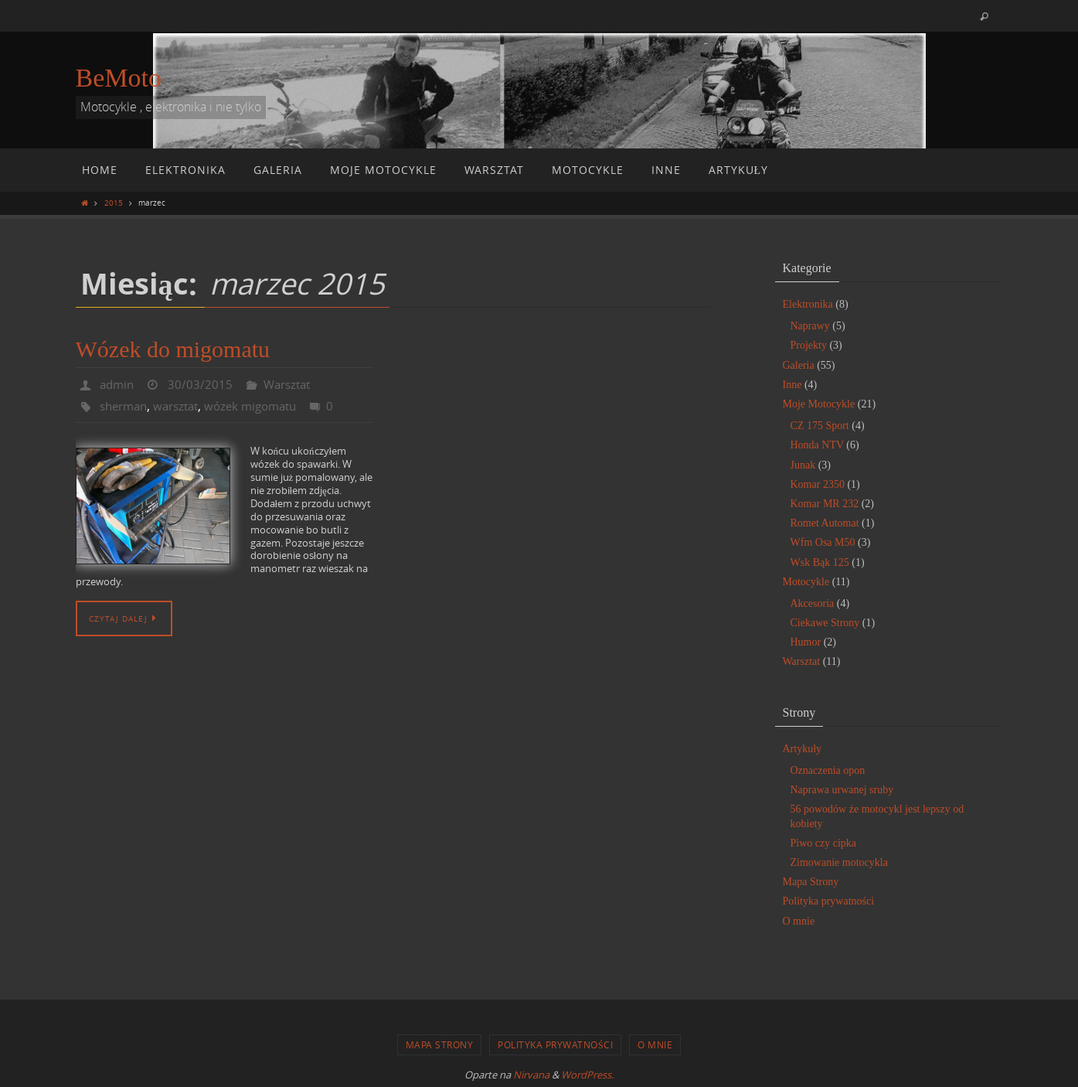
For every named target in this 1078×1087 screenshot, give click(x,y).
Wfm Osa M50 (823, 542)
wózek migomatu (263, 405)
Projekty (809, 345)
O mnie (799, 921)
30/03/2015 (203, 384)
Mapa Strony (811, 882)
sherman (126, 405)
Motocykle (806, 582)
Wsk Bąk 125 (820, 562)
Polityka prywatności (829, 901)
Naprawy (810, 326)
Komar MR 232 (825, 503)
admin (118, 384)
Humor (806, 642)
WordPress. (587, 1075)
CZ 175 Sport (820, 425)
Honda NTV (817, 445)
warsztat (183, 405)
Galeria (798, 365)
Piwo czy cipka (824, 843)
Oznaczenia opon (828, 770)
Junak (803, 465)
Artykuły (802, 749)
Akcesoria (813, 603)
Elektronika (808, 304)
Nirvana (531, 1075)
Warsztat (292, 384)
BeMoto (119, 77)
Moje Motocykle (819, 404)
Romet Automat (825, 523)
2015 (113, 202)
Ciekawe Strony (825, 623)
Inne (792, 384)
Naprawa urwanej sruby (842, 790)
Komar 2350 (818, 484)
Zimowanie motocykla (839, 862)
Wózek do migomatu (173, 349)
